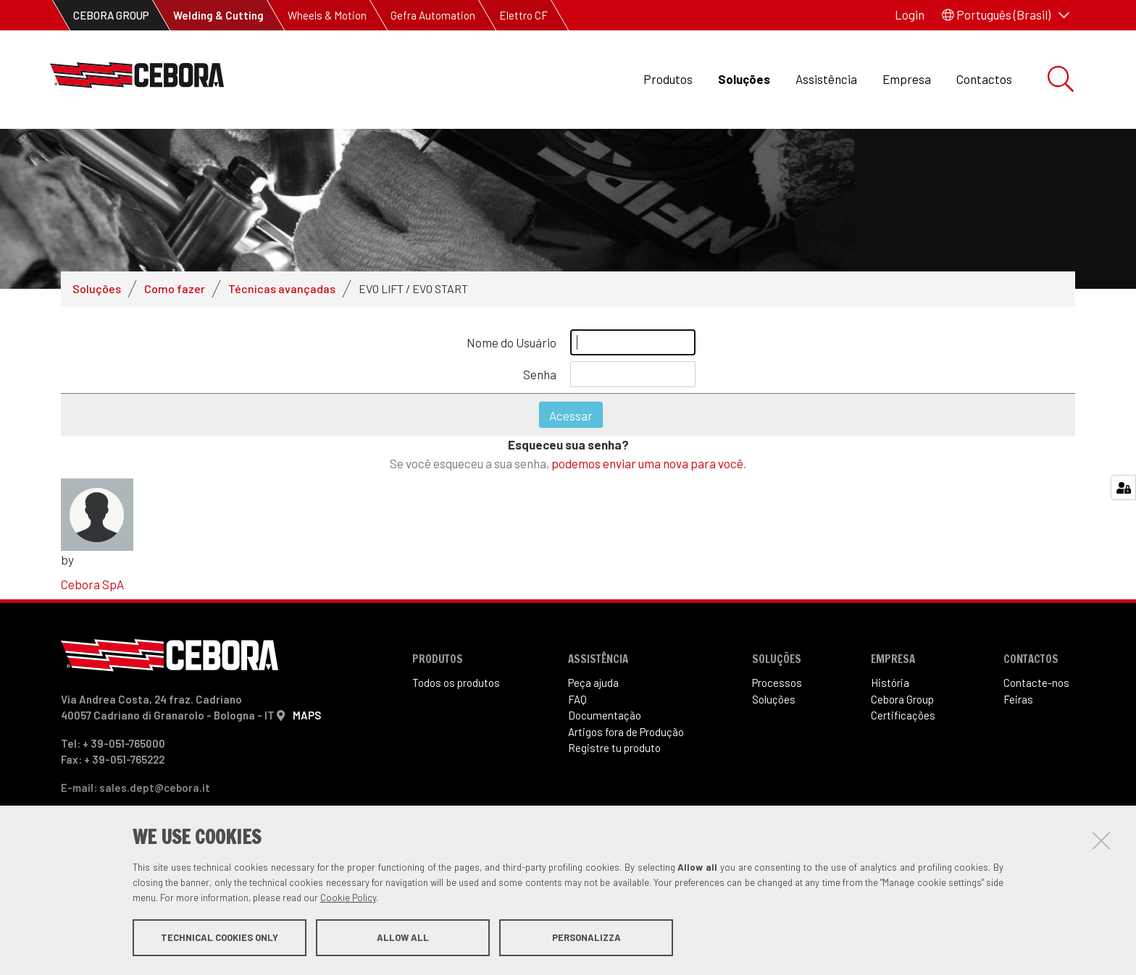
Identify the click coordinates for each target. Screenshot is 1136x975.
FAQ (577, 699)
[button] (1005, 15)
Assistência (826, 79)
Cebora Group (902, 699)
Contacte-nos (1036, 682)
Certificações (903, 715)
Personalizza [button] (586, 937)
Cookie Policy (348, 897)
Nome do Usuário (511, 342)
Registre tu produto (614, 747)
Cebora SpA (92, 584)
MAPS (307, 715)
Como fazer (174, 288)
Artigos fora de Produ (626, 731)
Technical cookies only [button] (219, 937)
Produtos (668, 79)
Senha (539, 374)
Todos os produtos (456, 682)
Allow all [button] (403, 937)
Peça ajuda (593, 682)
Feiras (1018, 699)
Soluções (744, 79)
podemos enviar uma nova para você (647, 463)
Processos (777, 682)
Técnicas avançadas (281, 288)
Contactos (984, 79)
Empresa (906, 79)
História (890, 682)
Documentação (604, 715)
